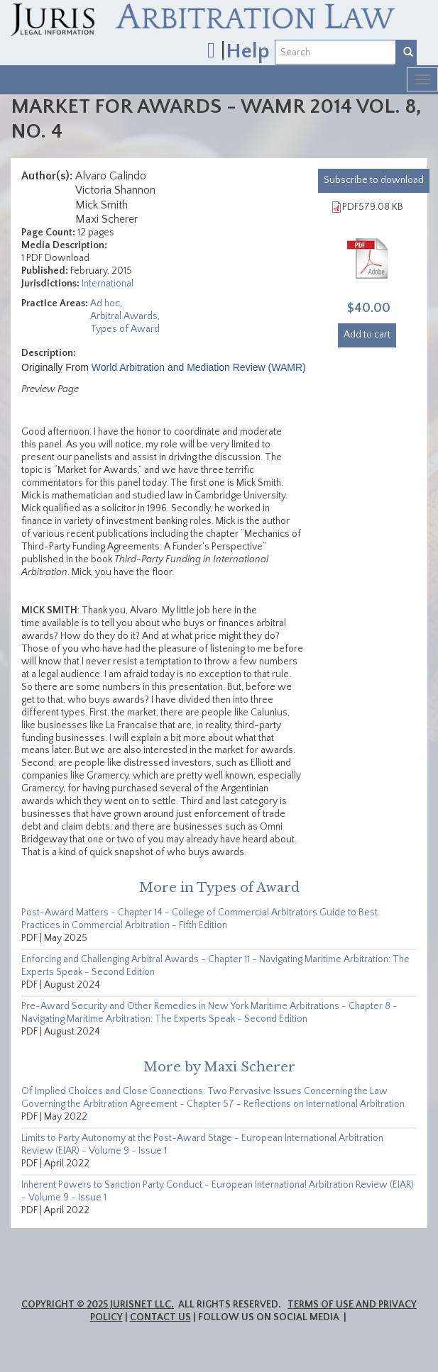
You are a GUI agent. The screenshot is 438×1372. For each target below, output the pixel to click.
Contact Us (160, 1317)
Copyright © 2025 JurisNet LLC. (97, 1304)
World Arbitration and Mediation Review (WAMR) (199, 367)
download (374, 180)
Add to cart (367, 334)
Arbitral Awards (124, 316)
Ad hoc (105, 303)
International (107, 283)
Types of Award (125, 329)
